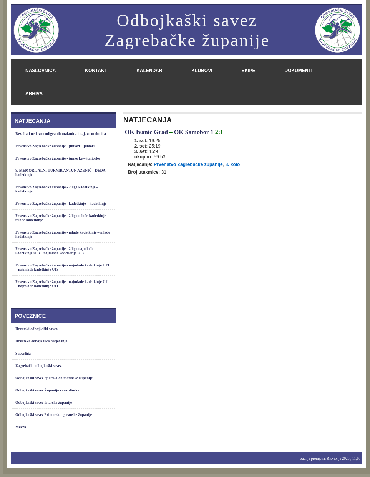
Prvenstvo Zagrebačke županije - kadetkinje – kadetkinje (60, 203)
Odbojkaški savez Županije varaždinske (47, 390)
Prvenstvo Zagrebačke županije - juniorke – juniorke (57, 158)
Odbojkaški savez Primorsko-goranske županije (53, 415)
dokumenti (298, 70)
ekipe (248, 70)
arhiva (34, 93)
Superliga (23, 353)
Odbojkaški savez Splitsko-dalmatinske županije (54, 378)
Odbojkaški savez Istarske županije (43, 402)
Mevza (20, 427)
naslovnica (40, 70)
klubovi (201, 70)
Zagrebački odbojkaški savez (38, 366)
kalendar (149, 70)
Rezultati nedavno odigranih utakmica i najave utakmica (60, 134)
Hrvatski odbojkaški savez (36, 329)
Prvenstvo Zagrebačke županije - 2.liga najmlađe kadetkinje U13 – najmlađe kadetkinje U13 (54, 251)
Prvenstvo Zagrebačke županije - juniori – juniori (55, 146)
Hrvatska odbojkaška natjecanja (41, 341)
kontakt (96, 70)
